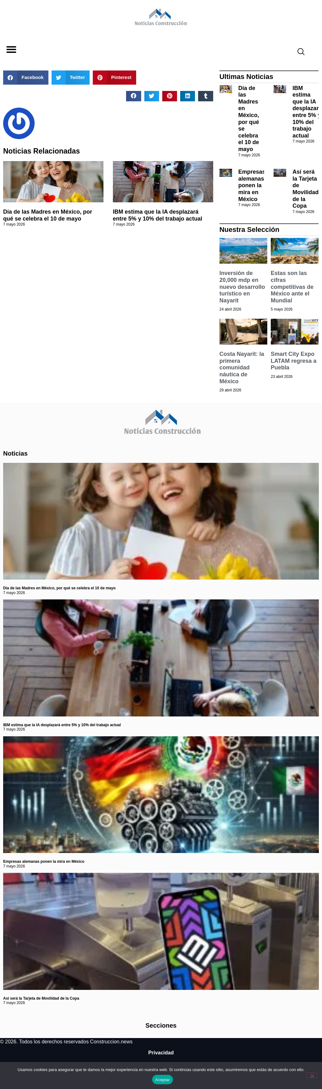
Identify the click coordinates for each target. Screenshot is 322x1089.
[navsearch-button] (298, 52)
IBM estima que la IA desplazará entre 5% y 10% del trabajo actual (157, 215)
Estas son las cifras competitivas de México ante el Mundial (292, 286)
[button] (11, 50)
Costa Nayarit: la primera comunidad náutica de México (241, 367)
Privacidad (161, 1052)
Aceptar (162, 1079)
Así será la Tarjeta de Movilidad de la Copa (305, 189)
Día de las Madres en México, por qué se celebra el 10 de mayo (47, 215)
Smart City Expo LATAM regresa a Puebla (293, 361)
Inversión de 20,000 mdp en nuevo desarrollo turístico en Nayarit (242, 286)
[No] (312, 1075)
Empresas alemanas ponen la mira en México (251, 185)
